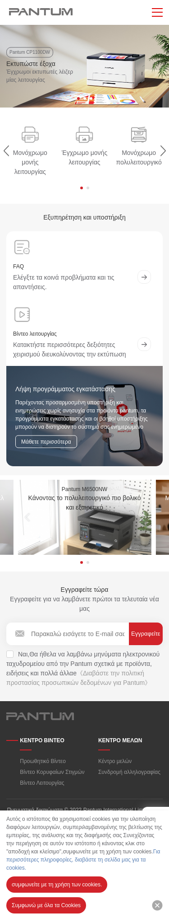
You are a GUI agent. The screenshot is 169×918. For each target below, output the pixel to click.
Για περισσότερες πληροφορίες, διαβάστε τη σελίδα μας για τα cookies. (83, 859)
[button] (78, 99)
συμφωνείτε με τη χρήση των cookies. (57, 884)
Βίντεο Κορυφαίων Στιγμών (52, 772)
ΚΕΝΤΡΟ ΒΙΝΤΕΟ (42, 740)
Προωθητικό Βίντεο (43, 761)
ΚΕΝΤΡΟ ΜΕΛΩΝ (120, 740)
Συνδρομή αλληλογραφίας (129, 772)
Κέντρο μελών (115, 761)
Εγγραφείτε (145, 633)
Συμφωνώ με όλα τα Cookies (46, 905)
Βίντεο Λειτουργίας (42, 783)
